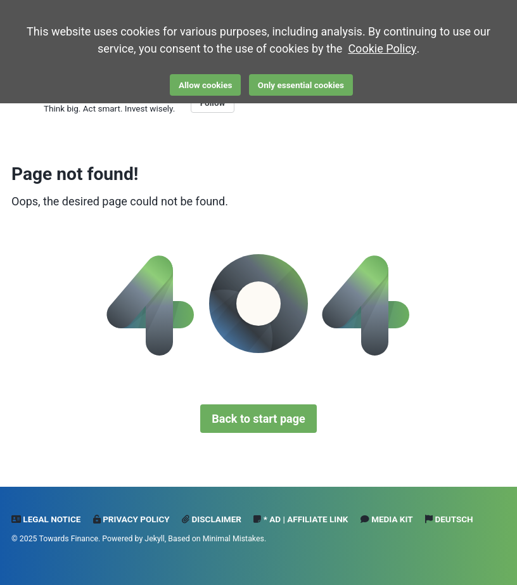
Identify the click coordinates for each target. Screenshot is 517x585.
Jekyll (154, 538)
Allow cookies (205, 85)
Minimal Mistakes (233, 538)
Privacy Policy (131, 519)
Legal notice (45, 519)
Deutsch (449, 519)
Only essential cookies (301, 85)
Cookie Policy (382, 48)
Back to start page (258, 418)
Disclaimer (211, 519)
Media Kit (387, 519)
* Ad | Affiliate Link (300, 519)
